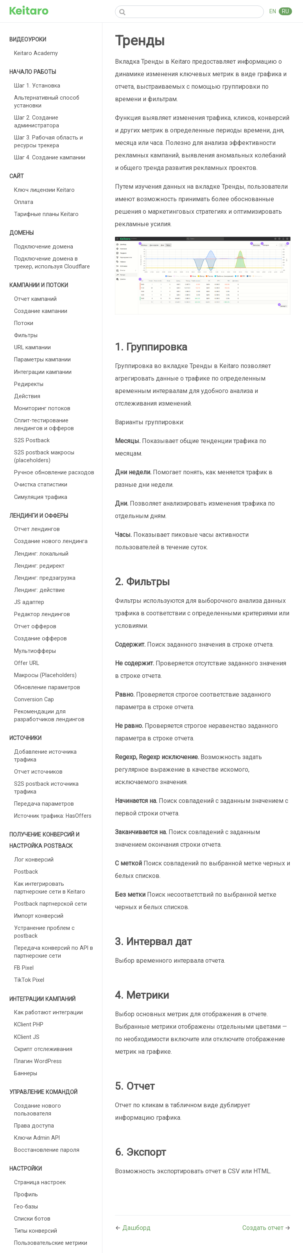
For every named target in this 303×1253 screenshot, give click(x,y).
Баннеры (25, 1073)
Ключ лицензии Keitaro (44, 190)
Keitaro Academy (36, 53)
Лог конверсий (34, 859)
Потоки (23, 323)
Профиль (26, 1194)
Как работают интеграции (48, 1012)
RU (285, 11)
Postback (26, 872)
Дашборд (136, 1228)
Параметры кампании (42, 359)
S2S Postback (32, 440)
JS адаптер (29, 602)
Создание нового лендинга (51, 541)
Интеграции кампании (43, 372)
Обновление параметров (47, 687)
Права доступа (34, 1126)
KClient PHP (28, 1024)
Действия (27, 396)
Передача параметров (44, 804)
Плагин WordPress (38, 1061)
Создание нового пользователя (37, 1110)
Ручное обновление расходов (54, 472)
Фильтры (26, 335)
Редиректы (28, 384)
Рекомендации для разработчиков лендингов (49, 715)
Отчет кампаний (35, 299)
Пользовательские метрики (50, 1243)
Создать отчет (263, 1228)
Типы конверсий (35, 1231)
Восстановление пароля (46, 1150)
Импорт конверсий (38, 916)
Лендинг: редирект (39, 566)
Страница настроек (40, 1182)
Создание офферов (40, 638)
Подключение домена (43, 246)
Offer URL (26, 663)
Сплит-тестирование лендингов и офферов (44, 424)
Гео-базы (26, 1206)
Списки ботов (32, 1218)
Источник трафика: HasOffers (52, 816)
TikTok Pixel (29, 980)
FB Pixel (24, 968)
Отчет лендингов (37, 529)
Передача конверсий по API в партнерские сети (53, 952)
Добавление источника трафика (45, 756)
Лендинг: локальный (41, 554)
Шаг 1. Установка (37, 85)
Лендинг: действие (39, 590)
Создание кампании (40, 311)
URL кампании (32, 347)
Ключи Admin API (37, 1138)
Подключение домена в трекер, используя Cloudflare (52, 263)
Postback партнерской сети (50, 904)
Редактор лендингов (42, 614)
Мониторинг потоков (42, 408)
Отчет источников (38, 772)
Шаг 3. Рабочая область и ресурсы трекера (48, 141)
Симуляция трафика (40, 497)
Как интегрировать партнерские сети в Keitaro (49, 888)
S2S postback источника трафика (46, 788)
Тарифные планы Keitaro (46, 214)
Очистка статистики (40, 484)
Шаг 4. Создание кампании (49, 157)
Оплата (23, 202)
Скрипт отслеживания (43, 1049)
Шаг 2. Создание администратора (36, 121)
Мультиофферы (35, 651)
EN (273, 11)
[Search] (189, 11)
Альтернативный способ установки (46, 102)
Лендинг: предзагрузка (44, 578)
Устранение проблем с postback (44, 932)
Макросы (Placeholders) (45, 675)
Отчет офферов (35, 626)
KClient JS (26, 1037)
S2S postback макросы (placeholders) (44, 456)
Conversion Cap (34, 699)
